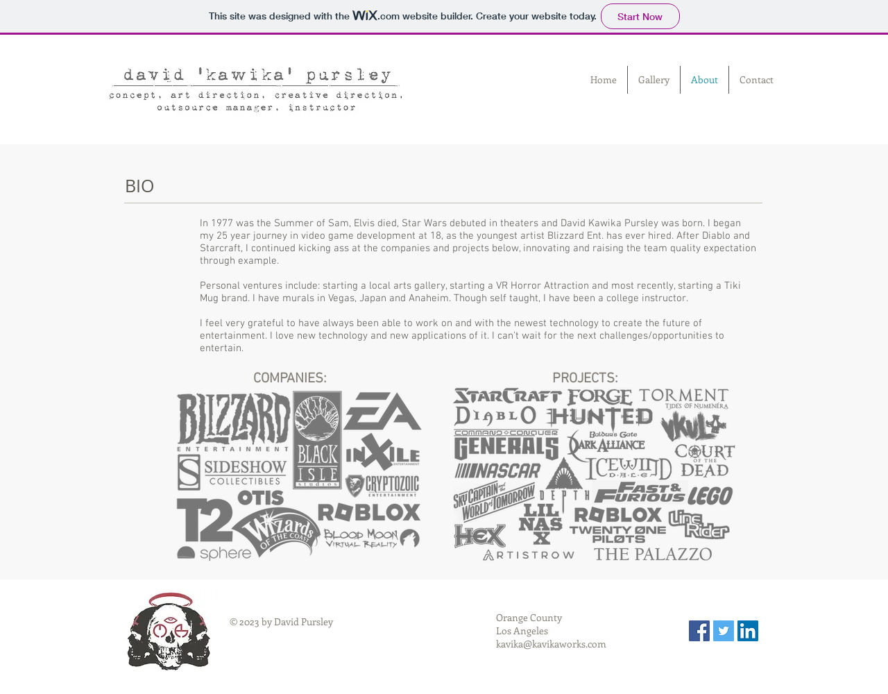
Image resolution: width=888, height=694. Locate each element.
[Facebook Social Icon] (699, 630)
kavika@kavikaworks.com (551, 643)
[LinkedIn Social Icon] (747, 630)
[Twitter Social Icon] (723, 630)
